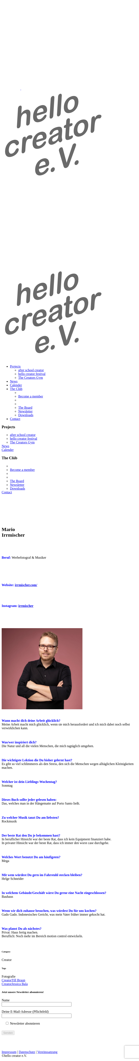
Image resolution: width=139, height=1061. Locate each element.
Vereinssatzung (47, 1052)
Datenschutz (27, 1052)
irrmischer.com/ (26, 585)
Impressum (9, 1052)
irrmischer (25, 606)
